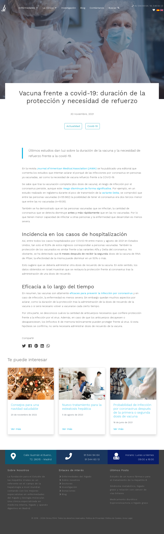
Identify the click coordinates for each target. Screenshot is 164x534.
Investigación (68, 8)
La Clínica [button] (50, 8)
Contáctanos (97, 8)
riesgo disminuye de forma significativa (87, 188)
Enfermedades (28, 8)
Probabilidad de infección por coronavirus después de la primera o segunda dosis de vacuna (132, 410)
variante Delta (110, 192)
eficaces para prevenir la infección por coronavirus (101, 293)
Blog (82, 8)
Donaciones (68, 491)
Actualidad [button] (73, 126)
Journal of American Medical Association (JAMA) (67, 168)
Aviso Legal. (128, 518)
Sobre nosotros (71, 480)
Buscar (112, 8)
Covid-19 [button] (92, 126)
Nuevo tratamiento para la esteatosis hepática (82, 407)
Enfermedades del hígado (76, 476)
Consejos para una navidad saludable (25, 407)
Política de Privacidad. (95, 518)
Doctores (67, 483)
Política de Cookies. (113, 518)
